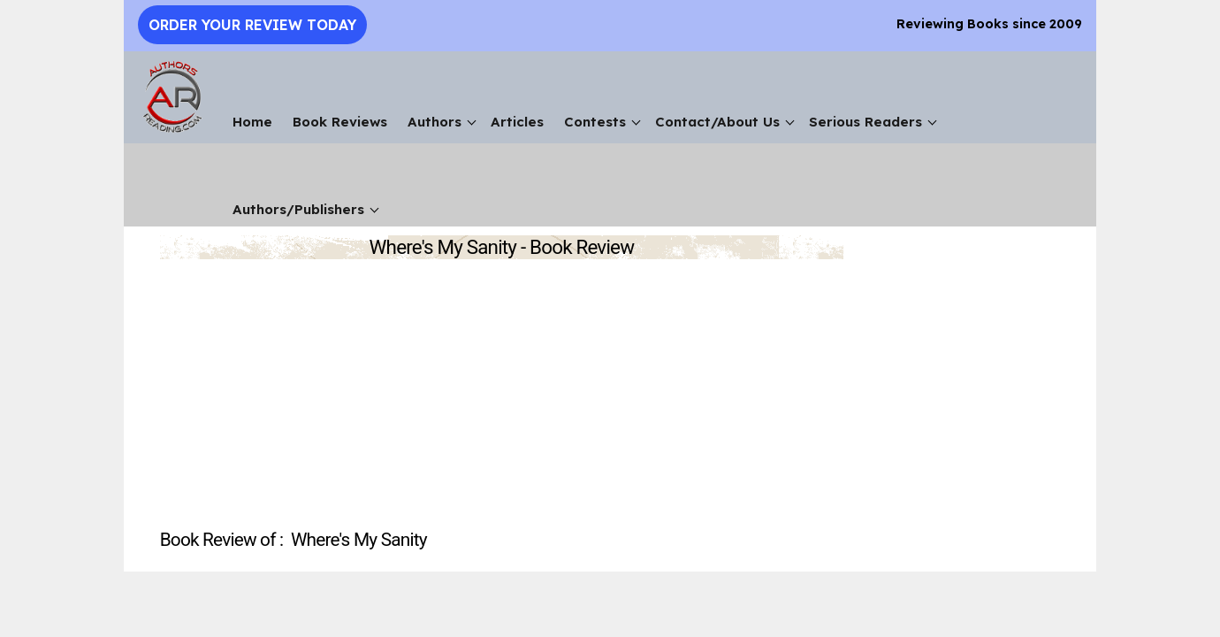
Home (252, 121)
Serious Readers (865, 121)
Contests (595, 121)
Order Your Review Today (252, 25)
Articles (517, 121)
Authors (434, 121)
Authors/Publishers (298, 209)
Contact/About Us (717, 121)
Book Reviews (340, 121)
